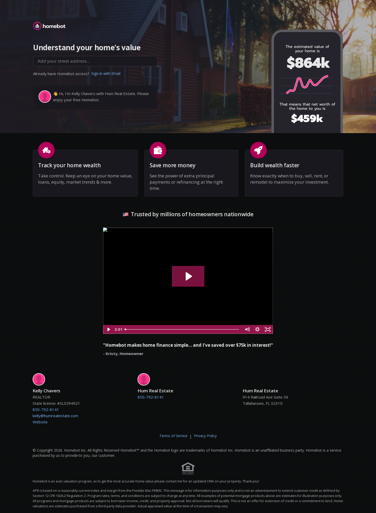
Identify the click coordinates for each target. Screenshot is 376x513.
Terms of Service (173, 435)
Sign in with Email (105, 73)
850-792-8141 (46, 409)
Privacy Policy (205, 435)
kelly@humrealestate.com (55, 415)
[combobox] (95, 61)
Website (40, 421)
